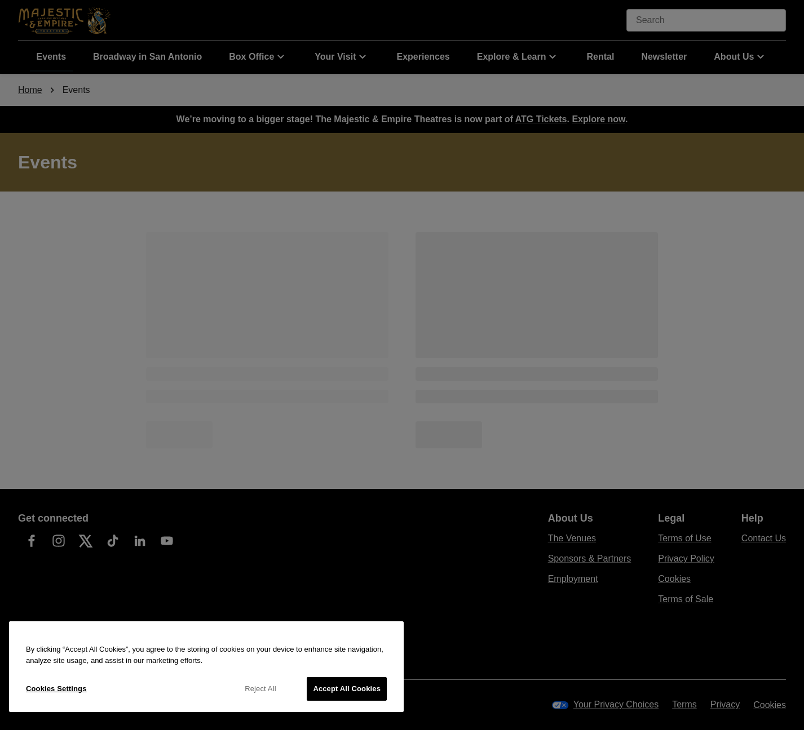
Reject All (260, 688)
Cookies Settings (56, 688)
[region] (206, 666)
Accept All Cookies (347, 688)
